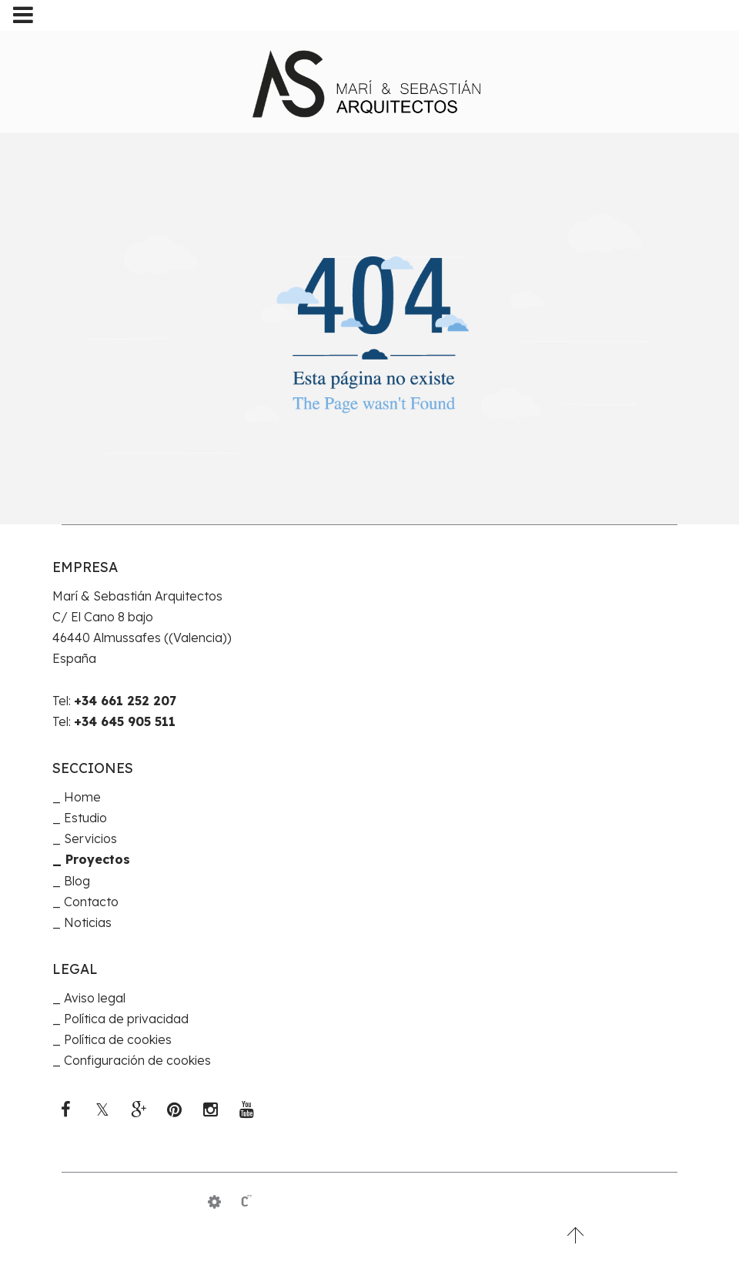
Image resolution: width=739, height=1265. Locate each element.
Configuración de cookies (137, 1060)
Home (82, 797)
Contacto (91, 901)
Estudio (85, 817)
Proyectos (97, 859)
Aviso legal (94, 998)
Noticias (88, 922)
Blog (77, 881)
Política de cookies (118, 1039)
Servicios (90, 838)
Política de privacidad (126, 1018)
